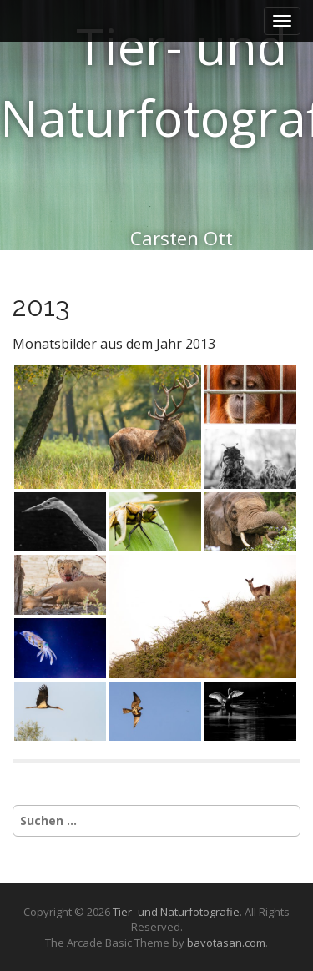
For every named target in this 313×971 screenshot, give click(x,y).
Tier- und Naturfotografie (176, 911)
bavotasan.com (226, 942)
